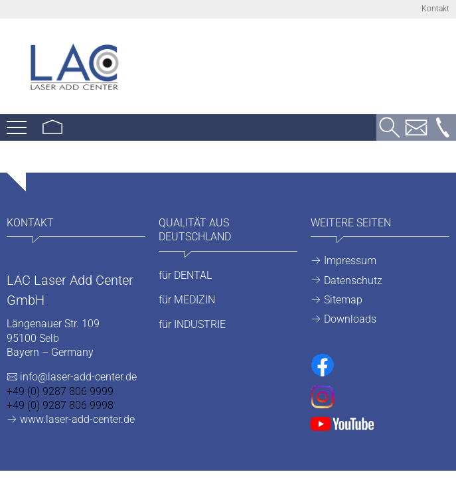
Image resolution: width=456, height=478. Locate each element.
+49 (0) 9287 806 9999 (60, 391)
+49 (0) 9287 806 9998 (60, 405)
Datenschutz (353, 280)
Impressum (350, 260)
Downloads (350, 319)
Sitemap (343, 299)
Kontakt (435, 8)
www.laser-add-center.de (77, 419)
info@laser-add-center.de (78, 376)
